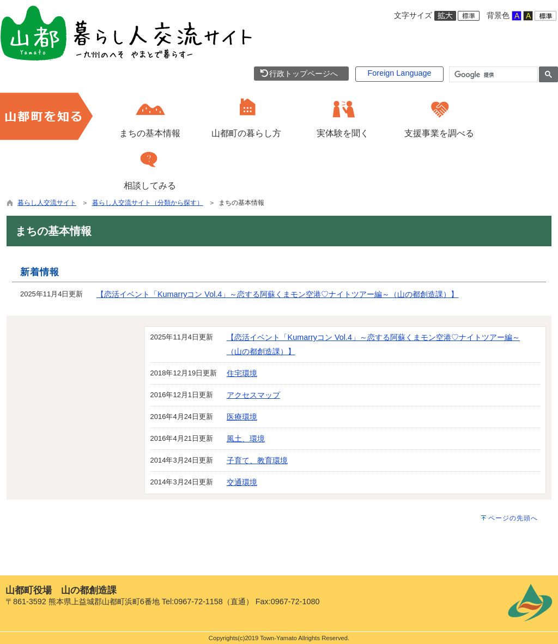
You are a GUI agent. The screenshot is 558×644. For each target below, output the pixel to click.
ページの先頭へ (513, 518)
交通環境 (242, 482)
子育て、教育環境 (257, 460)
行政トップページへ (298, 73)
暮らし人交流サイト (46, 202)
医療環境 (242, 416)
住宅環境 (242, 373)
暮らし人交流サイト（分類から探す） (147, 202)
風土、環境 (246, 438)
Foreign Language (400, 73)
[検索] (492, 75)
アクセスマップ (253, 395)
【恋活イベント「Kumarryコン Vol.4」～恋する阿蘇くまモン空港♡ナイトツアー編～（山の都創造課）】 (277, 294)
